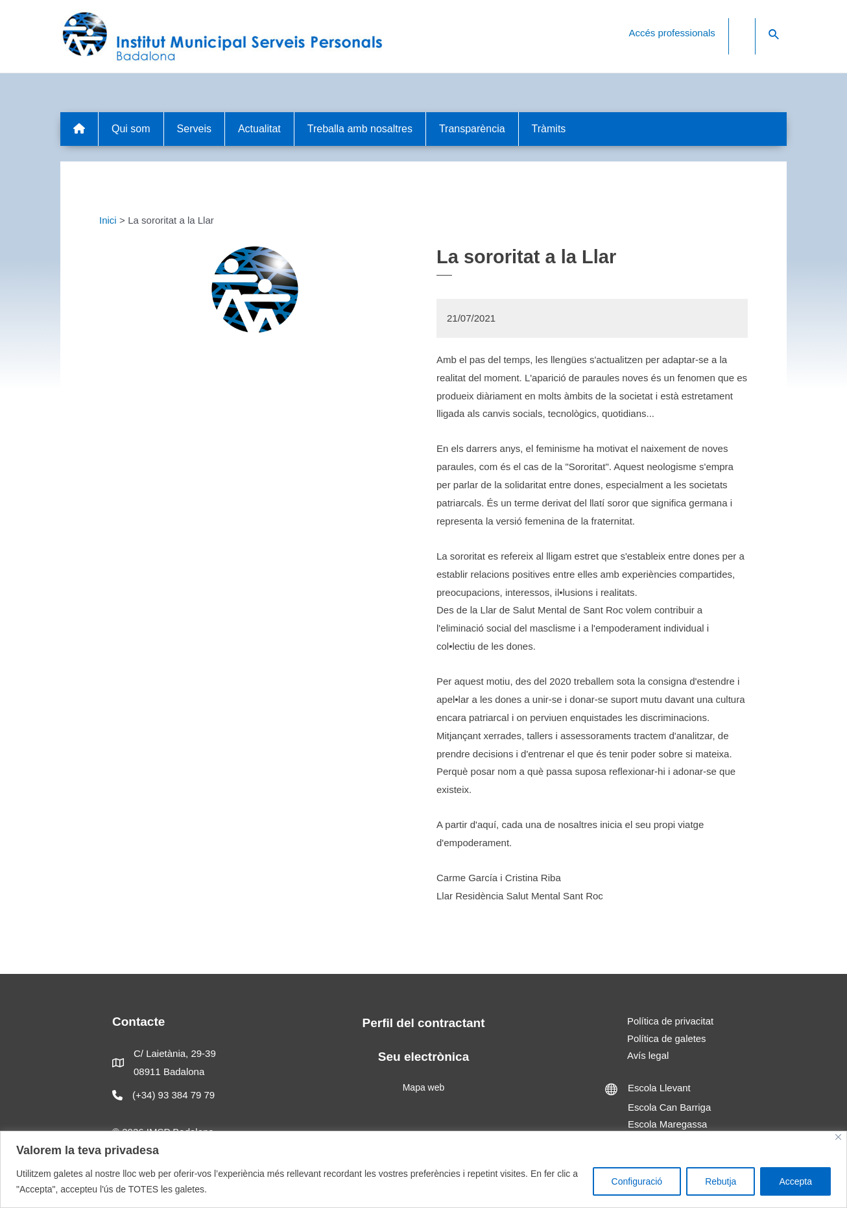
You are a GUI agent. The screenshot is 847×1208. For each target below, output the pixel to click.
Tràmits (549, 128)
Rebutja (720, 1181)
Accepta (795, 1181)
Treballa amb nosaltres (359, 128)
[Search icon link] (774, 35)
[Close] (838, 1137)
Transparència (472, 128)
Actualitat (259, 128)
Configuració (637, 1181)
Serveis (194, 128)
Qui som (131, 128)
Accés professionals (671, 32)
